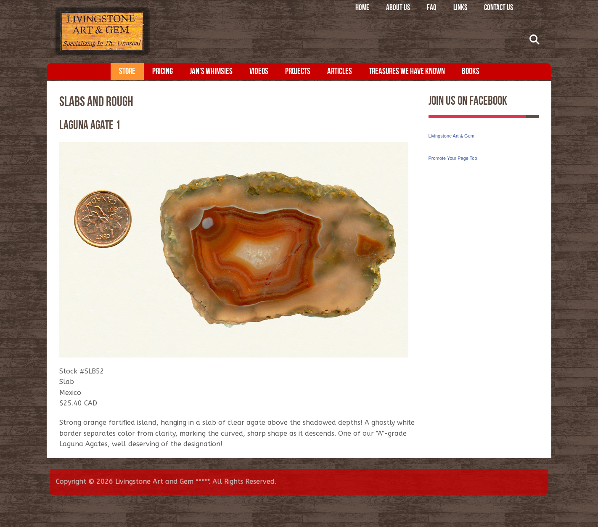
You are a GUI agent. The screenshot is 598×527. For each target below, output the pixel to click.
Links (460, 8)
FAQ (432, 8)
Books (470, 71)
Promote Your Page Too (453, 158)
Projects (297, 71)
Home (362, 8)
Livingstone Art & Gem (451, 135)
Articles (339, 71)
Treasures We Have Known (407, 71)
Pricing (162, 71)
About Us (398, 8)
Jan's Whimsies (211, 71)
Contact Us (498, 8)
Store (127, 71)
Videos (258, 71)
